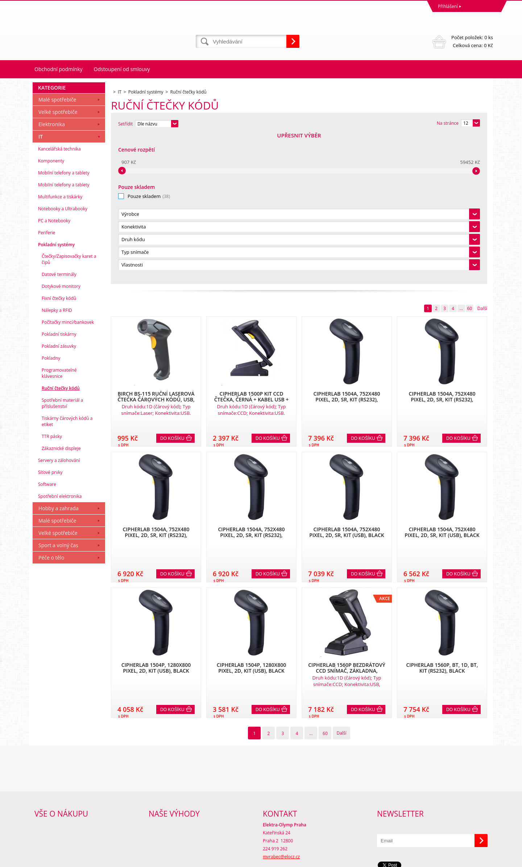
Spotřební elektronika (60, 646)
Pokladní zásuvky (59, 495)
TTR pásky (52, 586)
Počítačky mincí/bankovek (68, 471)
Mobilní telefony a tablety (64, 322)
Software (47, 634)
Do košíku (172, 289)
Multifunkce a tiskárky (60, 346)
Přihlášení (448, 6)
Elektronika (51, 273)
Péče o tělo (51, 706)
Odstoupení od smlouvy (122, 69)
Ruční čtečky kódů (61, 537)
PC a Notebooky (54, 370)
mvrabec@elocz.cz (281, 831)
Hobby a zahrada (58, 657)
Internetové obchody (411, 859)
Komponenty (51, 310)
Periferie (46, 382)
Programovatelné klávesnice (59, 522)
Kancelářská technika (59, 298)
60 (469, 159)
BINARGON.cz (479, 859)
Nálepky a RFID (57, 460)
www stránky (450, 859)
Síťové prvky (50, 622)
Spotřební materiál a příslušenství (62, 552)
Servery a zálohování (59, 610)
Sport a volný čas (58, 694)
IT (40, 285)
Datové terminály (59, 424)
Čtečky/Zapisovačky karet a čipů (69, 408)
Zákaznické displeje (61, 598)
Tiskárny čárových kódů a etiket (67, 571)
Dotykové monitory (61, 436)
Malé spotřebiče (57, 248)
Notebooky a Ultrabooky (62, 358)
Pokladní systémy (56, 394)
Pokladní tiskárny (59, 483)
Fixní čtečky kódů (59, 448)
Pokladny (51, 507)
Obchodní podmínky (58, 69)
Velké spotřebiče (58, 261)
